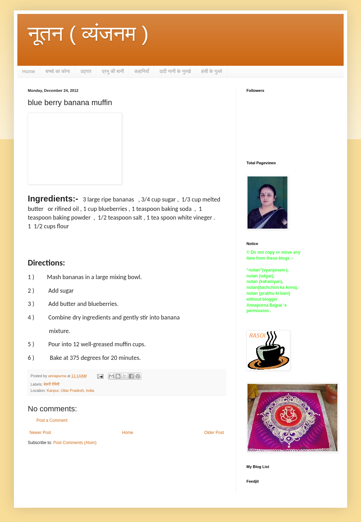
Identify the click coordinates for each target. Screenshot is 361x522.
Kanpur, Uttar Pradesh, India (70, 390)
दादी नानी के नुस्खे (175, 71)
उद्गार (86, 71)
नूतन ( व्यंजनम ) (88, 33)
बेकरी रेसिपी (52, 384)
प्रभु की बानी (113, 71)
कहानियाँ (141, 71)
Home (28, 71)
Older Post (214, 432)
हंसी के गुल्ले (211, 71)
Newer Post (40, 432)
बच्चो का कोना (57, 71)
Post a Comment (51, 420)
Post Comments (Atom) (74, 442)
